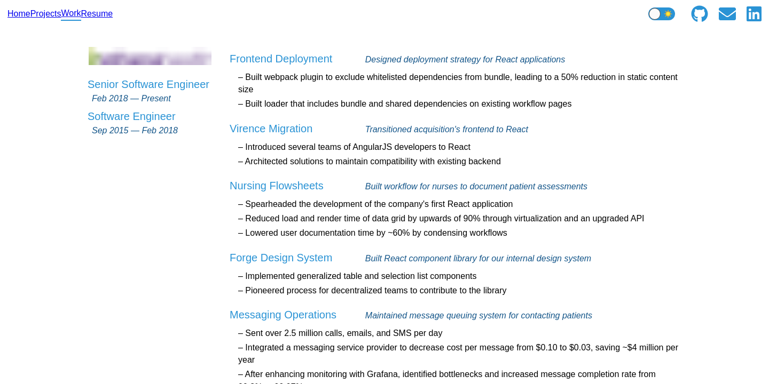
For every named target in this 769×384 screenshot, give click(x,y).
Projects (45, 13)
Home (18, 13)
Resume (97, 13)
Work (71, 13)
